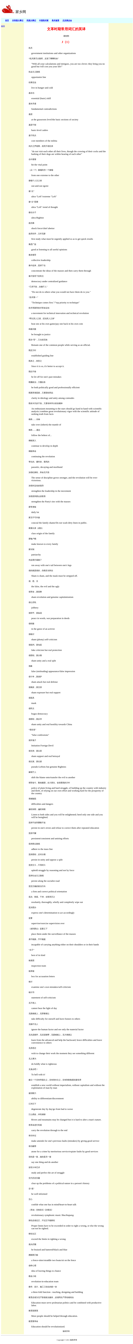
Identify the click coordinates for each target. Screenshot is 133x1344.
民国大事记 (31, 20)
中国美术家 (43, 20)
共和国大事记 (17, 20)
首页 (7, 20)
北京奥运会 (67, 20)
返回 (3, 26)
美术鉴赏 (55, 20)
